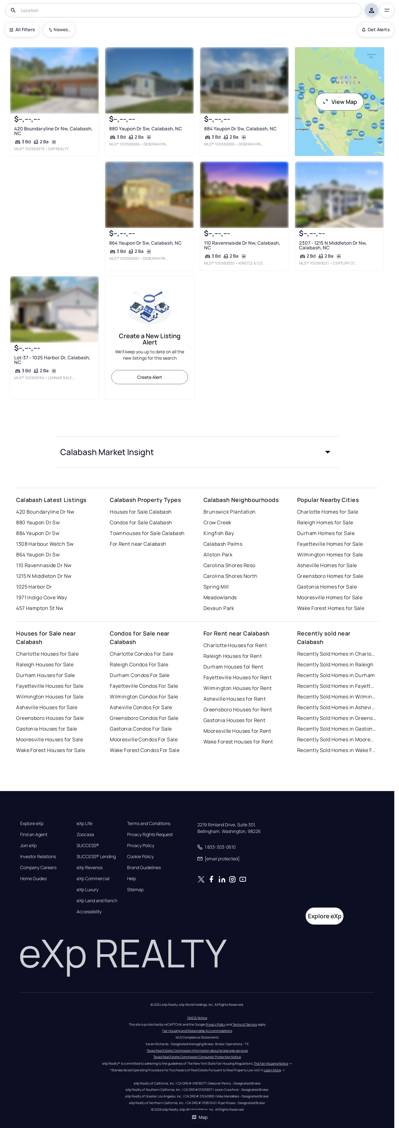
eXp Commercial (93, 878)
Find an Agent (33, 834)
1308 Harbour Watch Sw (44, 543)
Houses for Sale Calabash (141, 511)
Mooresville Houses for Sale (49, 739)
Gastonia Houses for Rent (234, 720)
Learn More (272, 1070)
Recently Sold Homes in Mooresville (336, 739)
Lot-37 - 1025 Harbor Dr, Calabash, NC (52, 360)
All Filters (22, 29)
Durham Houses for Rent (233, 666)
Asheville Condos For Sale (141, 707)
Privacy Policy (140, 845)
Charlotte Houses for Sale (47, 653)
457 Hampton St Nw (39, 608)
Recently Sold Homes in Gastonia (336, 728)
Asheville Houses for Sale (46, 707)
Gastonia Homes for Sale (327, 586)
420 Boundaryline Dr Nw (45, 511)
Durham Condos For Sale (140, 675)
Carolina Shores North (230, 576)
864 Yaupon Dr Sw (38, 554)
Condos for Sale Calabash (141, 522)
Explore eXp (32, 823)
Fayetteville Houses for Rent (237, 677)
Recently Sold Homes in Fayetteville (336, 685)
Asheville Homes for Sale (327, 565)
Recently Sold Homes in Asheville (336, 707)
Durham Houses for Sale (45, 675)
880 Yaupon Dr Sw (38, 522)
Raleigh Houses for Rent (232, 655)
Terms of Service (244, 1024)
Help (131, 878)
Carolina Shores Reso (229, 565)
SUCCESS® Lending (96, 856)
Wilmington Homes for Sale (330, 554)
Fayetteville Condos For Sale (144, 685)
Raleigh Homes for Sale (325, 522)
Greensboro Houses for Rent (237, 709)
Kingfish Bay (218, 533)
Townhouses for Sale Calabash (147, 533)
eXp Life (84, 823)
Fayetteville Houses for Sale (49, 685)
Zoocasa (85, 834)
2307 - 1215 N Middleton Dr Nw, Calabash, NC (333, 245)
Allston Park (217, 554)
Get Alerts (376, 29)
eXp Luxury (87, 889)
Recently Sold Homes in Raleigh (335, 664)
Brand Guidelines (144, 867)
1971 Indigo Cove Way (41, 597)
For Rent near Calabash (138, 543)
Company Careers (38, 867)
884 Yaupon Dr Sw (37, 533)
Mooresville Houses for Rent (237, 730)
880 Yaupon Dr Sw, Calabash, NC (145, 128)
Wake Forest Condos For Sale (144, 750)
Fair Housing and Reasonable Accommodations (197, 1030)
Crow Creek (217, 522)
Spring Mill (216, 586)
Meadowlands (220, 597)
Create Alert (149, 377)
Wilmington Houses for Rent (237, 688)
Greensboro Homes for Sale (330, 576)
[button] (197, 451)
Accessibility (89, 911)
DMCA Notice (197, 1018)
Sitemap (135, 889)
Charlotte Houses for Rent (235, 645)
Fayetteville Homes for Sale (330, 543)
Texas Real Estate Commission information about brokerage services (197, 1050)
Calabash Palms (222, 543)
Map (199, 1117)
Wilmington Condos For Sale (144, 696)
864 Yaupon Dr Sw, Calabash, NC (145, 243)
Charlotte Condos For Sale (141, 653)
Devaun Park (218, 608)
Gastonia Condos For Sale (141, 728)
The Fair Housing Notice (271, 1063)
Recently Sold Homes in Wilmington (336, 696)
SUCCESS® (88, 845)
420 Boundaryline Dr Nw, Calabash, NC (53, 131)
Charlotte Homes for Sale (327, 511)
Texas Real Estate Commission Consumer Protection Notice (197, 1057)
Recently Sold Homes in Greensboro (336, 718)
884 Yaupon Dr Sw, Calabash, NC (240, 128)
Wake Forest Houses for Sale (50, 750)
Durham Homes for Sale (326, 533)
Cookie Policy (140, 856)
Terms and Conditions (148, 823)
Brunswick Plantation (229, 511)
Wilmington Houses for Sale (49, 696)
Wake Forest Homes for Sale (330, 608)
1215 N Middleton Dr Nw (44, 576)
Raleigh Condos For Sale (139, 664)
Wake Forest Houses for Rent (238, 741)
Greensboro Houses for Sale (50, 718)
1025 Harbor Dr (34, 586)
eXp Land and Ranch (97, 900)
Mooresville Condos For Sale (144, 739)
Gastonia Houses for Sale (46, 728)
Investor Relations (38, 856)
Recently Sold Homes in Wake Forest (336, 750)
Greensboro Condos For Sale (144, 718)
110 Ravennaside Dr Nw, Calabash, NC (242, 245)
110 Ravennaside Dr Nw (43, 565)
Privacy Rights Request (150, 834)
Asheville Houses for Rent (234, 698)
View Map (339, 101)
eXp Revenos (90, 867)
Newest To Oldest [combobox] (62, 29)
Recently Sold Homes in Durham (336, 675)
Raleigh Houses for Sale (44, 664)
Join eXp (28, 845)
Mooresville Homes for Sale (329, 597)
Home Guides (33, 878)
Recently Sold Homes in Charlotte (336, 653)
